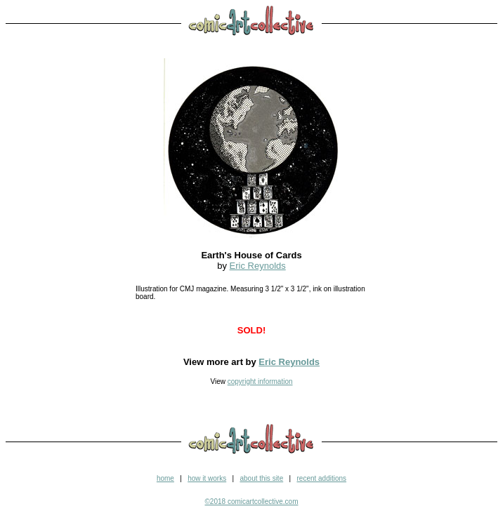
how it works (207, 478)
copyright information (260, 381)
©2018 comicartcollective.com (252, 501)
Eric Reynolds (258, 265)
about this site (261, 478)
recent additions (321, 478)
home (165, 478)
